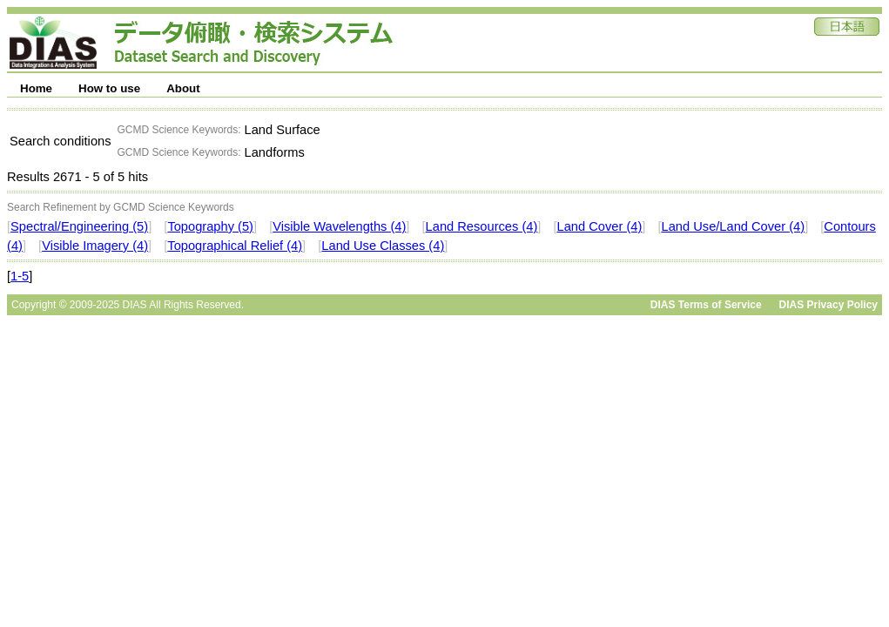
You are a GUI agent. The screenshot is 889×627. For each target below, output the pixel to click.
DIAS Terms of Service (706, 305)
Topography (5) (210, 226)
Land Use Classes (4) (382, 246)
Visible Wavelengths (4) (339, 226)
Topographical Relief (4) (234, 246)
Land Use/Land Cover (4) (733, 226)
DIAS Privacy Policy (828, 305)
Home (36, 88)
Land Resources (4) (482, 226)
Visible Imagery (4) (95, 246)
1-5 (19, 276)
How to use (109, 88)
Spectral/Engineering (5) (79, 226)
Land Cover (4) (600, 226)
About (183, 88)
